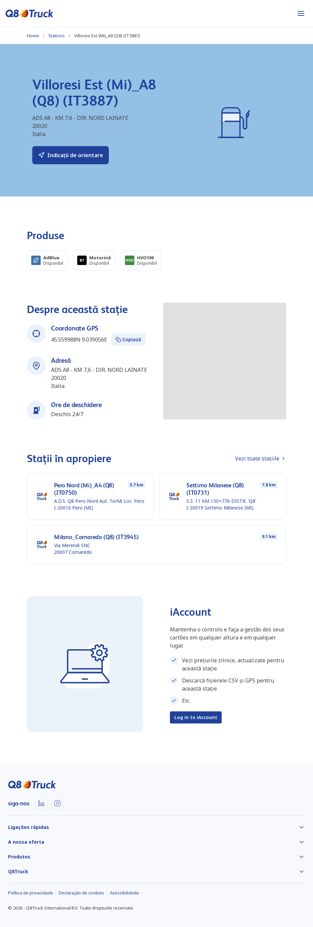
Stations (56, 36)
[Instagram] (57, 803)
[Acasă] (29, 13)
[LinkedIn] (41, 803)
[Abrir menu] (301, 13)
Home (33, 36)
